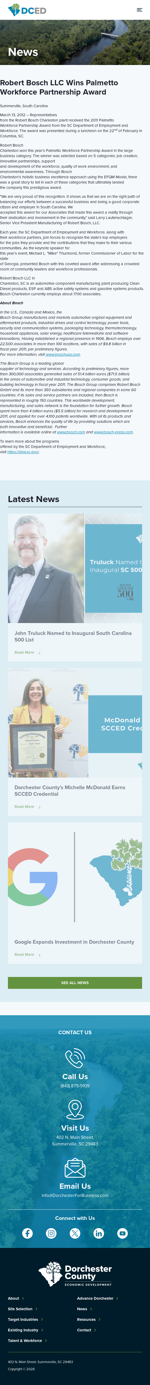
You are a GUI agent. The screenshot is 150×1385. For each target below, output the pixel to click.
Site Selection (20, 1309)
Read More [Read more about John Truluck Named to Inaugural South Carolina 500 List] (24, 652)
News (82, 1309)
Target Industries (23, 1319)
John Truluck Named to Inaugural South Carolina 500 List (73, 636)
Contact (84, 1330)
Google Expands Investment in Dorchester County (74, 942)
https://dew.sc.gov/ (23, 452)
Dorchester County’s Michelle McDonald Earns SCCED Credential (70, 790)
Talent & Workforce (25, 1341)
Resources (86, 1319)
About (13, 1298)
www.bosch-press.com (113, 432)
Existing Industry (23, 1330)
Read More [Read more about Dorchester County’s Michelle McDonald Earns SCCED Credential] (24, 807)
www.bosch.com (71, 432)
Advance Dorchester (95, 1298)
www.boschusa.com (63, 354)
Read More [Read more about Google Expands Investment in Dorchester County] (24, 954)
